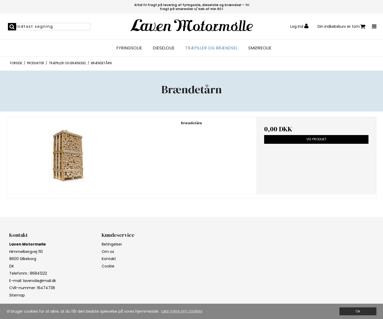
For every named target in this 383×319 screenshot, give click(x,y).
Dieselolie (164, 48)
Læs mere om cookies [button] (181, 311)
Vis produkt (316, 139)
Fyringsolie (129, 48)
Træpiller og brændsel (211, 48)
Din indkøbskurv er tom (341, 26)
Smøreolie (260, 48)
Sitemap (17, 295)
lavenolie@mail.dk (39, 280)
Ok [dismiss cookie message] (358, 311)
